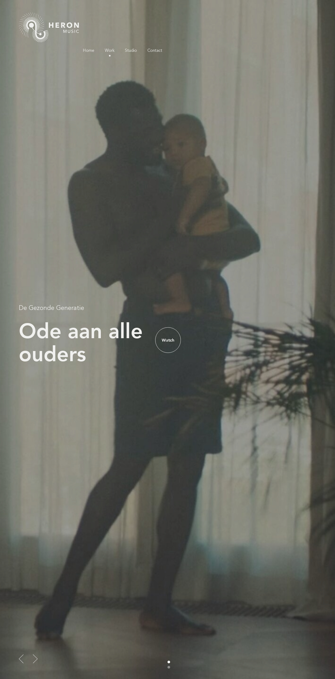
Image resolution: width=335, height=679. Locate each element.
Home (237, 18)
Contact (303, 18)
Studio (280, 18)
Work (258, 18)
